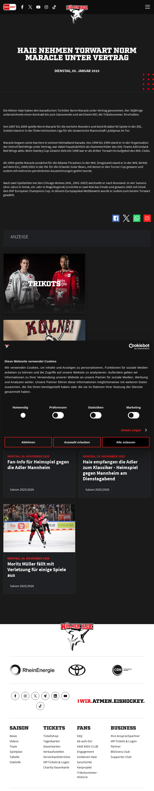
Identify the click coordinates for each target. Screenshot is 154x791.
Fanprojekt (84, 767)
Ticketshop (50, 736)
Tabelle (14, 757)
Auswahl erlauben (77, 442)
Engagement (85, 752)
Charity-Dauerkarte (56, 767)
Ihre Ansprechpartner (125, 736)
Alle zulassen (125, 442)
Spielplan (16, 752)
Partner (116, 746)
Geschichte (84, 762)
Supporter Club (121, 757)
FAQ (79, 736)
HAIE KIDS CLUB (87, 746)
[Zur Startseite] (77, 14)
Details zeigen (131, 430)
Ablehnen (28, 442)
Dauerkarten (51, 746)
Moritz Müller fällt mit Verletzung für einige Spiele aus (36, 569)
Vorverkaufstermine (56, 757)
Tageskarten (51, 741)
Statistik (15, 762)
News (13, 736)
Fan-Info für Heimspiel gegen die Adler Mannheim (38, 464)
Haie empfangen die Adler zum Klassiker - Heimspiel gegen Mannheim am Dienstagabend (110, 470)
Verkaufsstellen (53, 752)
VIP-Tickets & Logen (56, 762)
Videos (14, 741)
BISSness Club (120, 752)
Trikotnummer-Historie (87, 774)
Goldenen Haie (87, 757)
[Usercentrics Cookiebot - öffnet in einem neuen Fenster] (131, 346)
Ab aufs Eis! (84, 741)
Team (13, 746)
